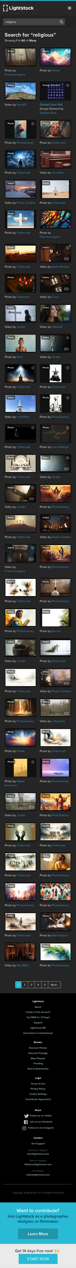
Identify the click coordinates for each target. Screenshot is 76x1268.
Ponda (56, 70)
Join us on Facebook (41, 1121)
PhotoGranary (25, 143)
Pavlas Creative (26, 203)
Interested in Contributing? (38, 1033)
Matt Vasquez (60, 935)
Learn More (38, 1234)
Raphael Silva (48, 113)
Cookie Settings (38, 1094)
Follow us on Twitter (41, 1115)
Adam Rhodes (60, 267)
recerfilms (58, 173)
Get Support (38, 1143)
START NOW (38, 1259)
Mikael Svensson (15, 783)
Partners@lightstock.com (38, 1164)
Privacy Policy (38, 1088)
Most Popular (38, 1058)
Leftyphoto (58, 721)
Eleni (20, 357)
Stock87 (22, 105)
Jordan (21, 327)
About (38, 1007)
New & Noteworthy (38, 1068)
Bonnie (56, 631)
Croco (55, 297)
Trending (38, 1063)
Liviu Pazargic (60, 447)
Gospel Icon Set (51, 105)
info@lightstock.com (38, 1154)
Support (38, 1022)
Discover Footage (38, 1053)
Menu (69, 8)
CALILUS (57, 327)
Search (61, 21)
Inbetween (23, 297)
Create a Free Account (38, 1012)
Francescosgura (15, 74)
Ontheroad (58, 143)
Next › (54, 985)
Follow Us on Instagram (41, 1127)
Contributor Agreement (38, 1099)
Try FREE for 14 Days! (38, 1017)
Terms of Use (38, 1083)
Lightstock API (38, 1027)
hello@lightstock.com (38, 1174)
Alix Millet (22, 965)
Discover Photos (38, 1047)
